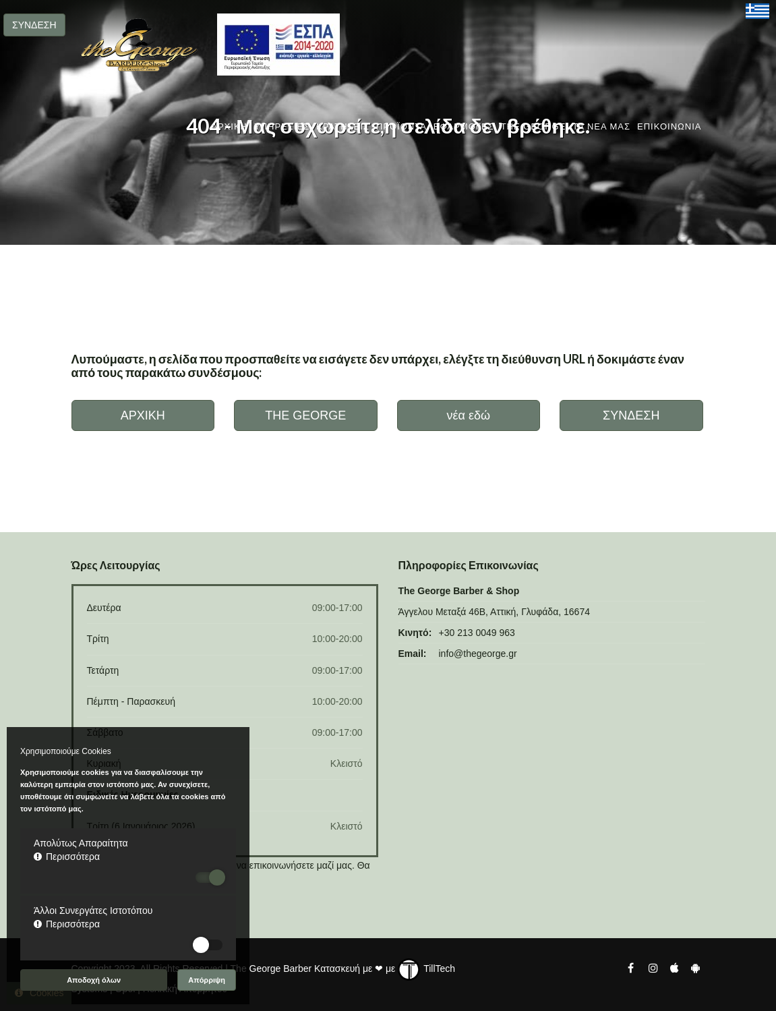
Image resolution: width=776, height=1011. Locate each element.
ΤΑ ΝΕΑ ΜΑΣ (601, 126)
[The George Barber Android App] (695, 967)
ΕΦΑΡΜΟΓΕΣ (464, 126)
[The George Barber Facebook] (631, 967)
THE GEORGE (533, 126)
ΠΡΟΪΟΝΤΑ (401, 126)
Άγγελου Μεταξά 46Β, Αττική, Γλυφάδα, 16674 (494, 611)
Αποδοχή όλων (94, 980)
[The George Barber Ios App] (675, 967)
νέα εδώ (468, 415)
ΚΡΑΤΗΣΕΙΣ (342, 126)
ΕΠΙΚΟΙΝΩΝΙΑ (669, 126)
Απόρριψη (206, 980)
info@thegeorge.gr (478, 653)
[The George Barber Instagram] (652, 967)
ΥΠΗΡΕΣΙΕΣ (281, 126)
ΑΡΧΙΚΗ (229, 126)
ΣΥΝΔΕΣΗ (34, 25)
